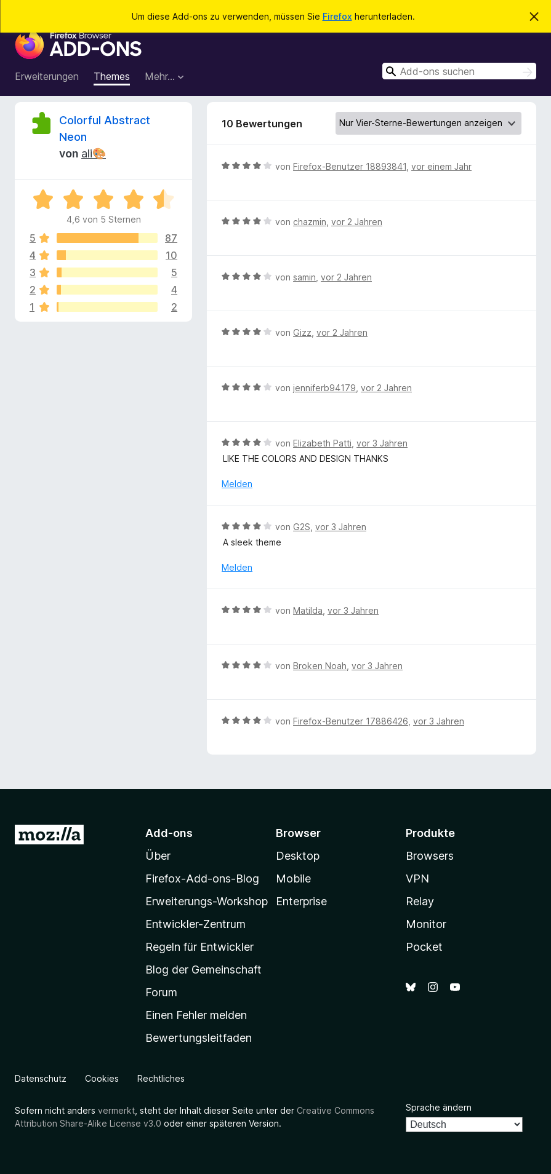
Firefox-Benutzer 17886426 (350, 721)
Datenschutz (40, 1078)
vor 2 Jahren (356, 221)
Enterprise (301, 901)
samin (304, 277)
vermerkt (116, 1110)
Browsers (430, 855)
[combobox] (459, 71)
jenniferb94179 (324, 388)
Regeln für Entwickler (199, 946)
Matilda (308, 610)
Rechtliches (161, 1078)
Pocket (424, 946)
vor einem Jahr (441, 166)
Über (158, 855)
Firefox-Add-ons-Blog (202, 878)
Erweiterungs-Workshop (206, 901)
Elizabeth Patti (322, 443)
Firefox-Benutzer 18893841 (349, 166)
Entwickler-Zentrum (195, 924)
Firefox (337, 16)
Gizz (302, 332)
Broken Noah (320, 665)
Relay (420, 901)
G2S (301, 527)
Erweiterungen (47, 76)
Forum (161, 992)
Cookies (102, 1078)
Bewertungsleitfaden (198, 1037)
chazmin (309, 221)
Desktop (298, 855)
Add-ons (169, 833)
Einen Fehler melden (196, 1015)
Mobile (293, 878)
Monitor (426, 924)
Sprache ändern (439, 1107)
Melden (237, 483)
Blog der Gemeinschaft (203, 969)
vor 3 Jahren (382, 443)
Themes (112, 76)
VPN (417, 878)
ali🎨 (93, 153)
